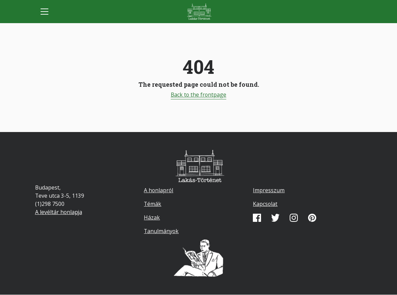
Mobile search (352, 11)
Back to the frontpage (198, 94)
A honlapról (158, 190)
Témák (152, 204)
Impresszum (269, 190)
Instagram (294, 218)
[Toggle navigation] (44, 11)
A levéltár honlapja (58, 212)
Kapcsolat (265, 204)
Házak (152, 217)
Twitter (275, 218)
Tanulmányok (161, 231)
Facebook (257, 218)
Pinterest (312, 218)
